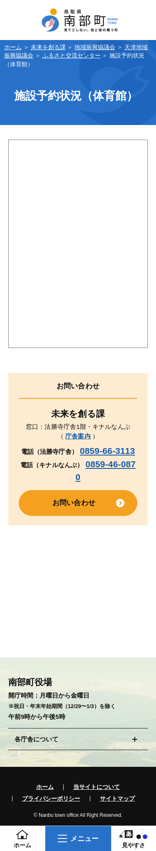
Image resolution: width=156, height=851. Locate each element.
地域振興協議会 (94, 47)
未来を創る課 (48, 47)
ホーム (13, 47)
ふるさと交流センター (71, 56)
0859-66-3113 (107, 451)
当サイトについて (96, 787)
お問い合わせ (73, 502)
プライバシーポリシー (51, 799)
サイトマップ (117, 799)
